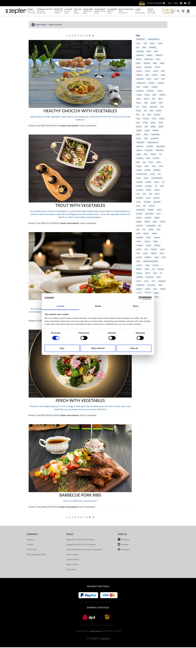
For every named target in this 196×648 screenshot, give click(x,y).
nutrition (149, 187)
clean (156, 79)
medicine (157, 171)
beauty (138, 60)
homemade (155, 135)
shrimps (157, 246)
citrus (149, 79)
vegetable (161, 282)
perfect (156, 198)
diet (153, 99)
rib (159, 226)
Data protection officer (36, 555)
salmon (146, 234)
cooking (154, 87)
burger (138, 68)
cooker (145, 87)
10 (93, 36)
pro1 (158, 214)
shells (155, 242)
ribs (137, 230)
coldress (151, 83)
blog (155, 64)
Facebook (125, 540)
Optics (148, 190)
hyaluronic (154, 139)
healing (139, 131)
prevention (149, 214)
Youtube (124, 545)
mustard (139, 183)
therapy (139, 274)
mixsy (138, 179)
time (155, 274)
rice (144, 230)
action (152, 44)
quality (147, 222)
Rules (69, 535)
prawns (151, 206)
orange (156, 190)
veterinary (151, 286)
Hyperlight (140, 143)
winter (148, 289)
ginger (153, 123)
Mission (30, 545)
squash (138, 258)
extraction (153, 107)
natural (148, 183)
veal (153, 282)
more (146, 179)
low (144, 163)
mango (138, 167)
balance (149, 56)
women (162, 289)
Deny (62, 348)
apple (149, 52)
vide (160, 286)
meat (160, 167)
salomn (154, 234)
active (160, 44)
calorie (157, 68)
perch (148, 198)
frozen (162, 119)
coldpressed (140, 83)
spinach (153, 254)
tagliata (139, 270)
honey (138, 139)
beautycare (149, 60)
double (153, 103)
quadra (138, 222)
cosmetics (150, 91)
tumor (138, 282)
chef (147, 75)
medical (147, 171)
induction (139, 147)
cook (138, 87)
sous (138, 254)
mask (146, 167)
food (138, 119)
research (139, 226)
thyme (148, 274)
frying (145, 123)
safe (158, 230)
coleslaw (161, 83)
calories (139, 72)
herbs (138, 135)
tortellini (139, 278)
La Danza (139, 159)
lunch (158, 163)
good (160, 123)
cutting (138, 95)
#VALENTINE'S (153, 40)
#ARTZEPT (140, 40)
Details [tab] (98, 306)
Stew (138, 262)
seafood (157, 238)
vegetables (140, 286)
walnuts (139, 289)
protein (139, 218)
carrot (156, 72)
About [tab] (135, 306)
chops (163, 75)
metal (152, 175)
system (155, 266)
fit (143, 115)
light (138, 163)
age (137, 48)
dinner (138, 103)
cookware (139, 91)
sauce (148, 238)
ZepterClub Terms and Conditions (81, 545)
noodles (139, 187)
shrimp (148, 246)
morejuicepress (156, 179)
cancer (147, 72)
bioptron (147, 64)
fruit (138, 123)
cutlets (160, 91)
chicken (155, 75)
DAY (154, 95)
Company (32, 535)
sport (162, 254)
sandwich (139, 238)
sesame (147, 242)
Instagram (125, 550)
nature (156, 183)
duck (160, 103)
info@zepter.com (95, 632)
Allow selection (98, 348)
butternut (148, 68)
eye (162, 107)
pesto (138, 202)
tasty (147, 270)
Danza (147, 95)
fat (145, 111)
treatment (149, 278)
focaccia (157, 115)
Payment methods (98, 587)
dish (145, 103)
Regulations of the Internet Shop (80, 540)
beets (138, 64)
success (139, 266)
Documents (71, 570)
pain (144, 194)
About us (30, 540)
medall (138, 171)
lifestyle (156, 159)
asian (156, 52)
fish (137, 115)
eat (137, 107)
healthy (155, 131)
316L (138, 44)
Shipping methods (98, 608)
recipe (162, 222)
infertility (149, 147)
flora (149, 115)
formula (146, 119)
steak (156, 258)
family (138, 111)
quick (155, 222)
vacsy (146, 282)
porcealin (147, 202)
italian (138, 155)
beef (158, 60)
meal (153, 167)
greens (138, 127)
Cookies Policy (72, 560)
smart (162, 250)
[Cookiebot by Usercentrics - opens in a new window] (141, 298)
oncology (139, 190)
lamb (148, 159)
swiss (147, 266)
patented (139, 198)
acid (145, 44)
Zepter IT (105, 639)
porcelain (157, 202)
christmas (139, 79)
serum (138, 242)
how (145, 139)
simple (138, 250)
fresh (154, 119)
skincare (154, 250)
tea (153, 270)
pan (150, 194)
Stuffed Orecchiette (151, 262)
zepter (156, 293)
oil (156, 187)
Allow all (134, 348)
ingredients (161, 147)
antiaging (152, 48)
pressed (139, 214)
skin (146, 250)
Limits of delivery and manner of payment (84, 550)
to (161, 274)
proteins (148, 218)
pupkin (156, 218)
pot (144, 206)
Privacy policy (72, 555)
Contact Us (31, 550)
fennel (158, 111)
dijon (160, 99)
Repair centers (72, 565)
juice (145, 155)
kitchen (153, 155)
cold (163, 79)
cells (162, 72)
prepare (151, 210)
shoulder (139, 246)
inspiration (159, 151)
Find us (122, 535)
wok (155, 289)
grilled (153, 127)
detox (138, 99)
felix (151, 111)
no (163, 183)
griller (161, 127)
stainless (148, 258)
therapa (160, 270)
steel (163, 258)
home (146, 135)
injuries (139, 151)
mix (159, 175)
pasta (157, 194)
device (146, 99)
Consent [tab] (60, 306)
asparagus (140, 56)
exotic (144, 107)
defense (162, 95)
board (162, 64)
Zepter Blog (41, 25)
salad (138, 234)
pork (138, 206)
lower (151, 163)
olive (162, 187)
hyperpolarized (153, 143)
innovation (148, 151)
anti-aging (140, 52)
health (147, 131)
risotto (151, 230)
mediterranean (141, 175)
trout (158, 278)
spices (145, 254)
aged (144, 48)
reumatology (150, 226)
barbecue (159, 56)
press (159, 210)
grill (146, 127)
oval (137, 194)
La (160, 155)
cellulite (139, 75)
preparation (140, 210)
